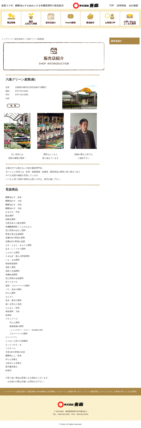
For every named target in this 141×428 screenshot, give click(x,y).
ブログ (109, 391)
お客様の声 (71, 391)
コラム (102, 391)
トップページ (7, 39)
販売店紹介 (19, 39)
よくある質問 (130, 391)
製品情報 (31, 391)
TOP (111, 5)
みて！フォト (83, 391)
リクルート (60, 391)
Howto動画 (41, 391)
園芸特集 (94, 391)
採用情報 (121, 5)
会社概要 (133, 5)
